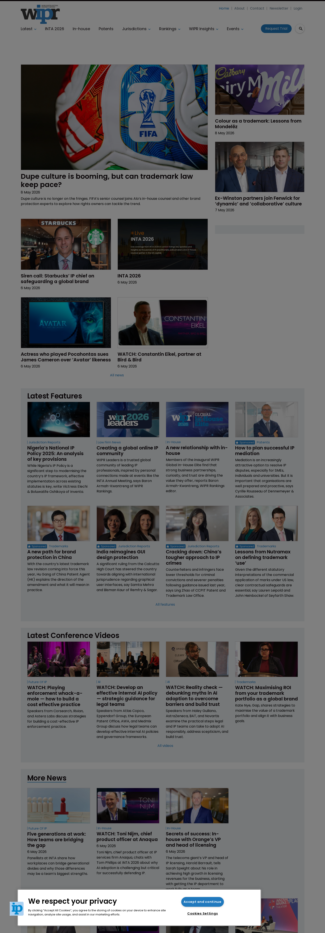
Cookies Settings (202, 913)
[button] (17, 909)
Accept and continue (203, 902)
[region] (139, 907)
